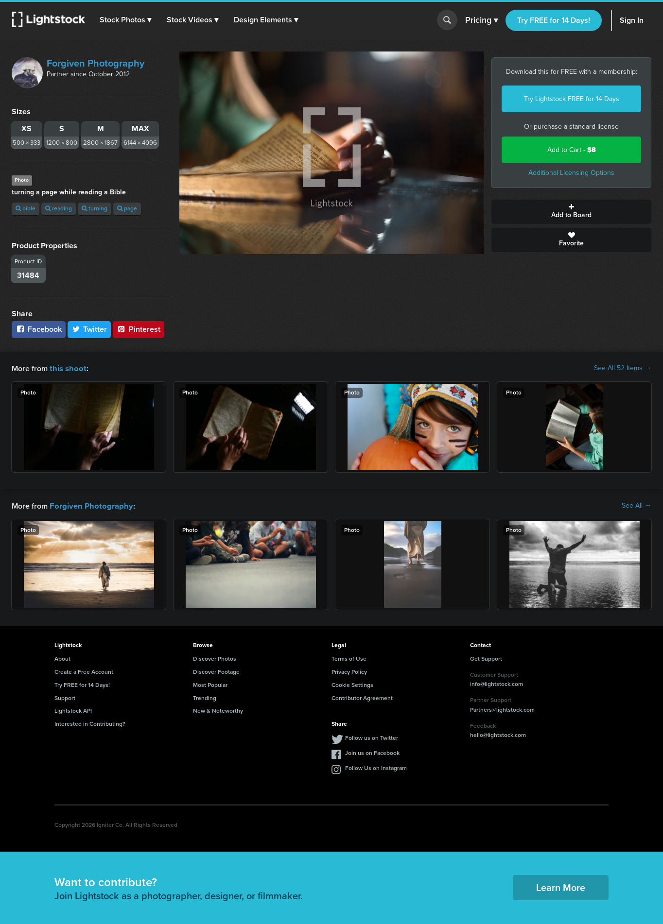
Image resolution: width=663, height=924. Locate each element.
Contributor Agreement (362, 697)
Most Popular (210, 684)
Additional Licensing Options (571, 173)
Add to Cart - (571, 150)
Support (64, 697)
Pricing (481, 20)
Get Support (486, 657)
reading (58, 208)
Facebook (39, 329)
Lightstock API (73, 709)
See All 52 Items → (622, 368)
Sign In (632, 20)
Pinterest (138, 329)
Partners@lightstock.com (502, 708)
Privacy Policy (349, 671)
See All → (636, 505)
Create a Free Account (83, 671)
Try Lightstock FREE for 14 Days (571, 99)
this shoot (67, 368)
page (127, 208)
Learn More (560, 886)
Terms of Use (349, 657)
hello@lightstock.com (498, 734)
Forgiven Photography (95, 63)
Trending (204, 697)
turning (94, 208)
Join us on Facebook (372, 752)
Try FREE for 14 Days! (553, 20)
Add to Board (571, 212)
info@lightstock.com (496, 683)
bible (25, 208)
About (62, 657)
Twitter (89, 329)
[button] (126, 20)
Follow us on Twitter (371, 737)
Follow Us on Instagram (376, 767)
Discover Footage (216, 671)
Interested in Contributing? (89, 723)
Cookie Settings (352, 684)
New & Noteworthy (218, 709)
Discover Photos (214, 657)
